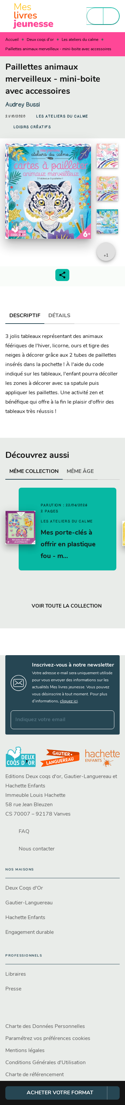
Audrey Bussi (22, 104)
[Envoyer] (106, 720)
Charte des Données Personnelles (45, 1026)
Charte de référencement (34, 1075)
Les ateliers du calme (80, 40)
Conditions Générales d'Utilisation (45, 1062)
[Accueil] (33, 16)
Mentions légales (25, 1050)
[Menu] (103, 16)
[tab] (24, 316)
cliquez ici (69, 701)
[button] (62, 117)
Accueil (12, 40)
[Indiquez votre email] (54, 719)
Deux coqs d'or (40, 40)
